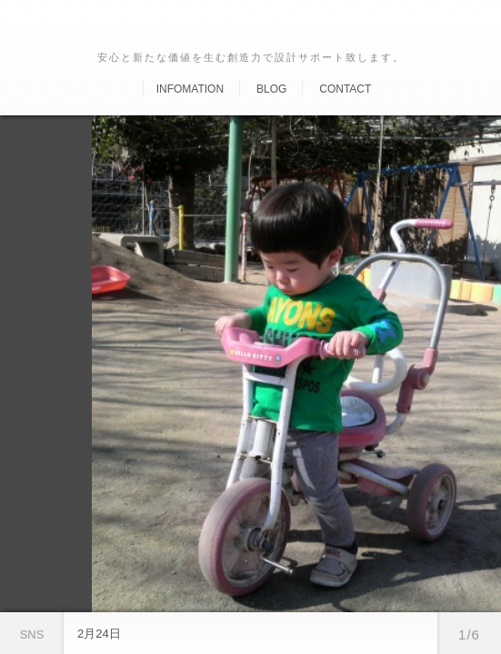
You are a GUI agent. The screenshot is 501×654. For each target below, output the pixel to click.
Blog (271, 89)
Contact (345, 89)
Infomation (190, 89)
